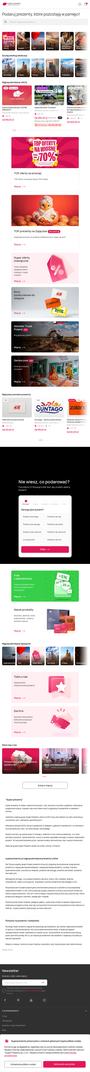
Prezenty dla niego (30, 516)
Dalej (45, 549)
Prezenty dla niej (54, 516)
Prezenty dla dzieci (55, 524)
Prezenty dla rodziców (32, 532)
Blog (4, 1030)
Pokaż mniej (7, 949)
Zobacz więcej (45, 785)
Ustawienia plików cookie (23, 1064)
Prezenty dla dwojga (31, 524)
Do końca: (43, 125)
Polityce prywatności (33, 991)
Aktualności (7, 1020)
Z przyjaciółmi (29, 539)
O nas (4, 1016)
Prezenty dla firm (54, 539)
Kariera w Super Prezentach (13, 1025)
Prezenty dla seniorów (56, 532)
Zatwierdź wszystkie (64, 1064)
